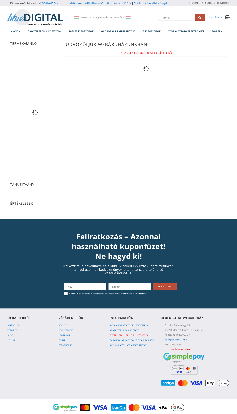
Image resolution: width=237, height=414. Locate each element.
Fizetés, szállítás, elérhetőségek (151, 3)
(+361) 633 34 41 (50, 3)
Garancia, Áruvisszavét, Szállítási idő (132, 340)
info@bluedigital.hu (177, 339)
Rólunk (11, 340)
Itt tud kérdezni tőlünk (118, 3)
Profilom (64, 335)
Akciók (15, 31)
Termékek (12, 330)
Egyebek (217, 31)
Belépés (187, 3)
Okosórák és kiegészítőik (118, 31)
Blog (10, 335)
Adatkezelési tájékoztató (124, 330)
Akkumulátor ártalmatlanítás (128, 345)
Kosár (62, 340)
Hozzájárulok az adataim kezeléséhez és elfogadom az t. (108, 293)
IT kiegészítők (151, 31)
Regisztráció (66, 330)
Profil (203, 3)
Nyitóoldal (14, 325)
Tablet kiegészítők (81, 31)
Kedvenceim (65, 345)
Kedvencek (221, 3)
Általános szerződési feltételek (129, 325)
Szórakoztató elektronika (186, 31)
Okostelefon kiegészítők (44, 31)
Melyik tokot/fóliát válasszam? (86, 3)
